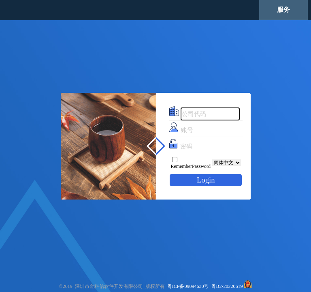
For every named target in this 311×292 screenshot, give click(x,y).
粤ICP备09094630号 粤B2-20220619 (205, 286)
